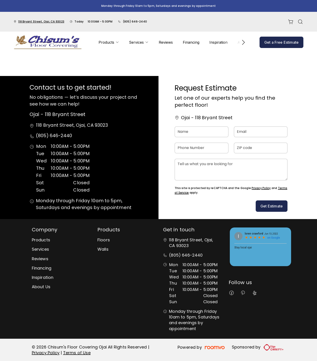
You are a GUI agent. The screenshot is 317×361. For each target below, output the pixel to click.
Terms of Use (77, 353)
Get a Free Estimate (281, 42)
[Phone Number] (201, 148)
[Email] (261, 131)
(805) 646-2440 (135, 21)
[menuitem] (108, 42)
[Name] (201, 131)
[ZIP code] (261, 148)
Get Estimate (271, 206)
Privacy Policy (261, 188)
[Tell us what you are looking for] (231, 169)
